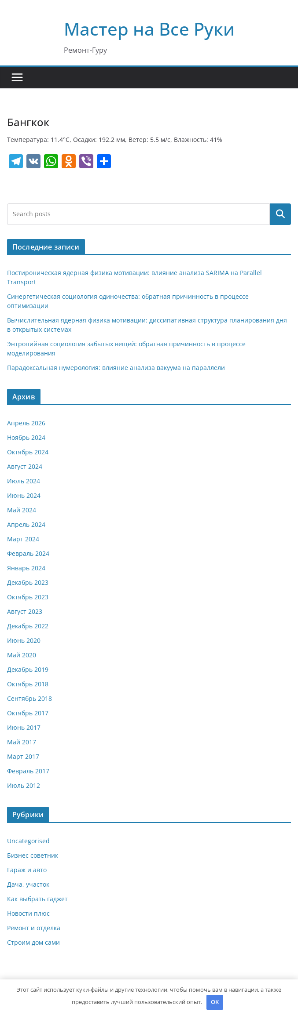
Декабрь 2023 (27, 582)
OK (215, 1002)
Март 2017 (23, 756)
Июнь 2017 (23, 727)
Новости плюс (28, 913)
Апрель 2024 (26, 524)
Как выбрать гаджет (37, 899)
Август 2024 (24, 466)
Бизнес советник (32, 855)
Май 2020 (21, 655)
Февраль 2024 (28, 553)
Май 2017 (21, 742)
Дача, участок (28, 884)
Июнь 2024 (23, 495)
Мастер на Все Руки (149, 29)
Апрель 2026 (26, 423)
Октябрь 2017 (27, 713)
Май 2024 (21, 510)
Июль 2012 (23, 785)
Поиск (280, 214)
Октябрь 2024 (27, 452)
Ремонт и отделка (33, 928)
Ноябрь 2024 (26, 437)
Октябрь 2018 (27, 684)
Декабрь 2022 (27, 626)
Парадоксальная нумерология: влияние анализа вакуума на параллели (116, 367)
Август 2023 (24, 611)
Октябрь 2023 (27, 597)
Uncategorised (28, 841)
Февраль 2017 (28, 771)
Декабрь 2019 (27, 669)
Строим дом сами (33, 942)
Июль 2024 (23, 481)
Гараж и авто (27, 870)
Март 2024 (23, 539)
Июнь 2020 (23, 640)
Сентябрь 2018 (29, 698)
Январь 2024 (26, 568)
